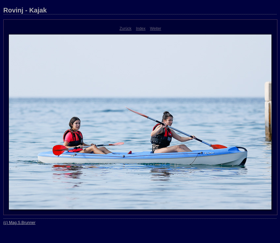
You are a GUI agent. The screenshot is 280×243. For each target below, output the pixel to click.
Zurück (125, 28)
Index (140, 28)
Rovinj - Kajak (25, 10)
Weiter (155, 28)
